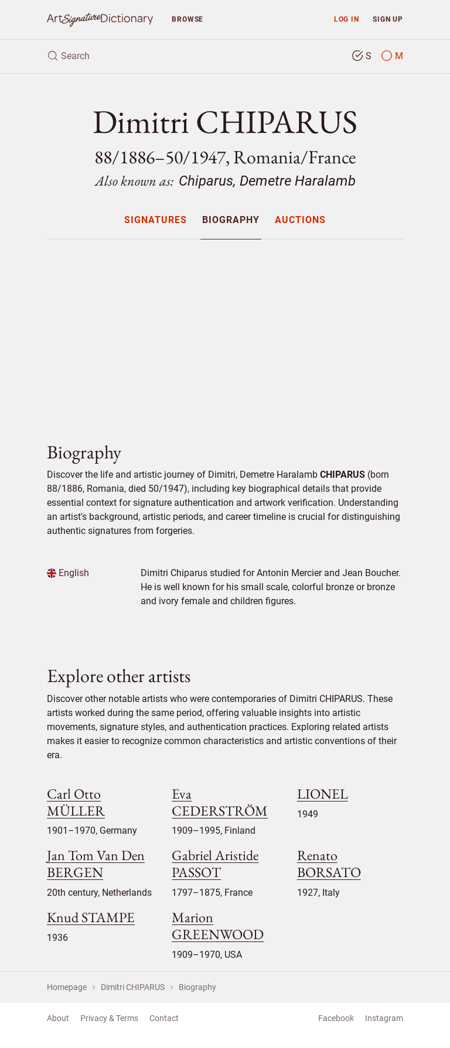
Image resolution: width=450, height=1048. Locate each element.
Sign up (388, 19)
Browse (187, 19)
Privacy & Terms (109, 1018)
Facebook (336, 1018)
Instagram (384, 1018)
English (68, 572)
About (58, 1018)
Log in (346, 19)
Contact (164, 1018)
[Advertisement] (225, 331)
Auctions (300, 220)
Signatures (155, 220)
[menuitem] (155, 219)
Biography (231, 220)
